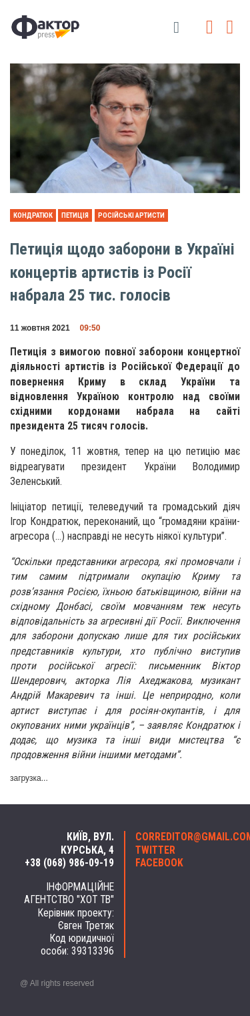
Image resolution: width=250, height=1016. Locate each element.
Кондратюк (33, 215)
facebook (159, 863)
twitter (155, 850)
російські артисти (131, 215)
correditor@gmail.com (183, 837)
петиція (75, 215)
